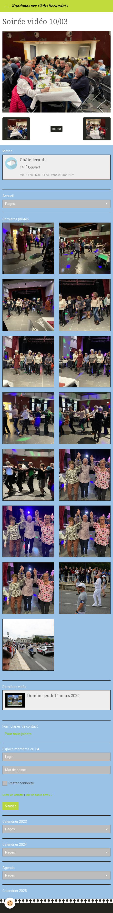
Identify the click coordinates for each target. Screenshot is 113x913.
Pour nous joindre (18, 734)
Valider (10, 806)
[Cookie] (9, 903)
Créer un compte (12, 795)
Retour (56, 129)
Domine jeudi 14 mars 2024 (53, 695)
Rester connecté (18, 783)
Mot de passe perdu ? (39, 795)
